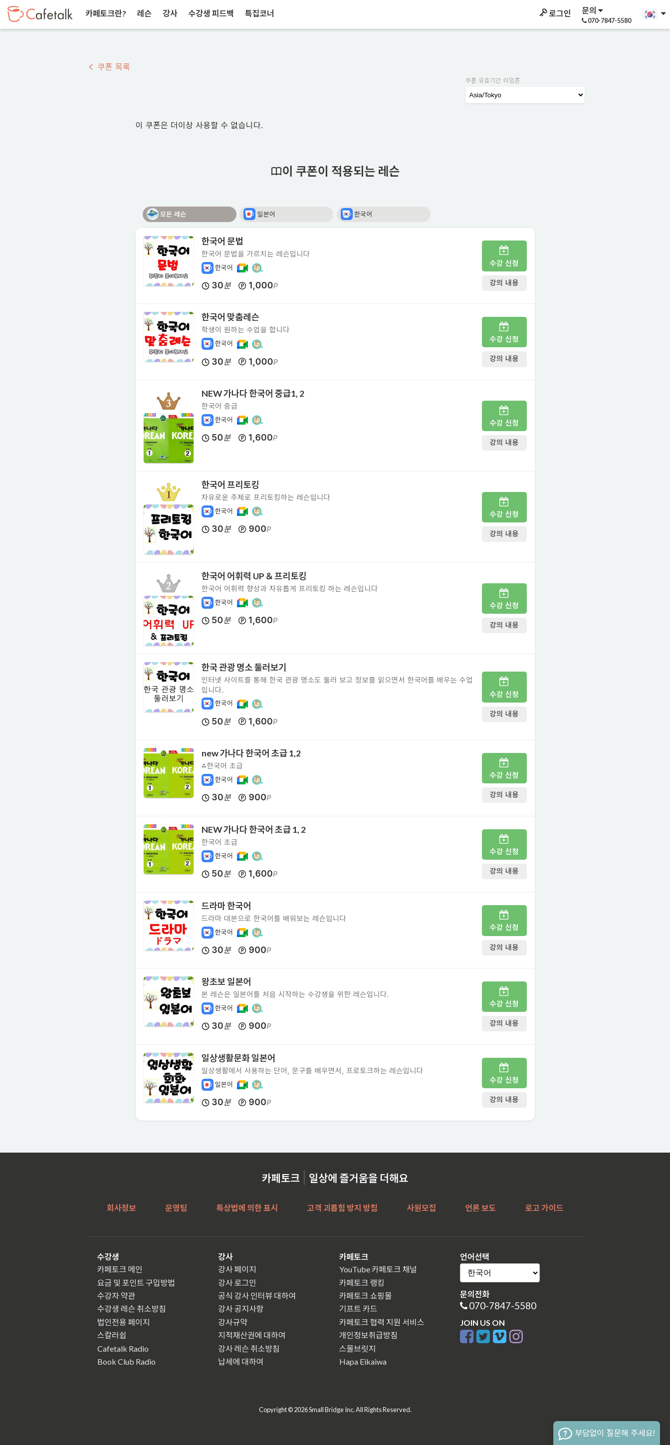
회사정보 (121, 1207)
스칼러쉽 (112, 1335)
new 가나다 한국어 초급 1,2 (251, 753)
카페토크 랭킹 (362, 1282)
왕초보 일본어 (226, 981)
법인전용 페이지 (123, 1322)
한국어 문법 (222, 241)
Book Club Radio (126, 1361)
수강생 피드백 (210, 13)
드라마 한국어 (226, 906)
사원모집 (421, 1207)
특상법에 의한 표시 (247, 1207)
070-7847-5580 (502, 1305)
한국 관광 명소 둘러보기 (244, 667)
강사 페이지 (237, 1269)
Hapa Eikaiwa (363, 1361)
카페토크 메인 (120, 1269)
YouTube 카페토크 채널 (378, 1269)
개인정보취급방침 (368, 1335)
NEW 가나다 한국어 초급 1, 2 (254, 829)
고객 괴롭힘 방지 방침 (342, 1207)
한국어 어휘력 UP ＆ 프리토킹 (254, 576)
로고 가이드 (544, 1207)
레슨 (144, 13)
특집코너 (258, 13)
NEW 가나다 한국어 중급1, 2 (253, 393)
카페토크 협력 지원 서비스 (382, 1322)
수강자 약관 (116, 1295)
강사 (169, 13)
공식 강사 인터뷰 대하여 (257, 1295)
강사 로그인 (237, 1282)
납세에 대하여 (240, 1361)
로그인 (554, 13)
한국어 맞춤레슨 (230, 317)
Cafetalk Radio (123, 1348)
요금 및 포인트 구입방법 (136, 1282)
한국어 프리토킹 (230, 485)
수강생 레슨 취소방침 (131, 1308)
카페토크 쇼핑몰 (365, 1295)
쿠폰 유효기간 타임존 (493, 80)
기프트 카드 (358, 1308)
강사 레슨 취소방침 (249, 1348)
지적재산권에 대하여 (251, 1335)
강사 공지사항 (240, 1308)
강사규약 (232, 1322)
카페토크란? (105, 13)
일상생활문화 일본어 (239, 1058)
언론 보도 (480, 1207)
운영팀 (176, 1207)
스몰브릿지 (357, 1348)
